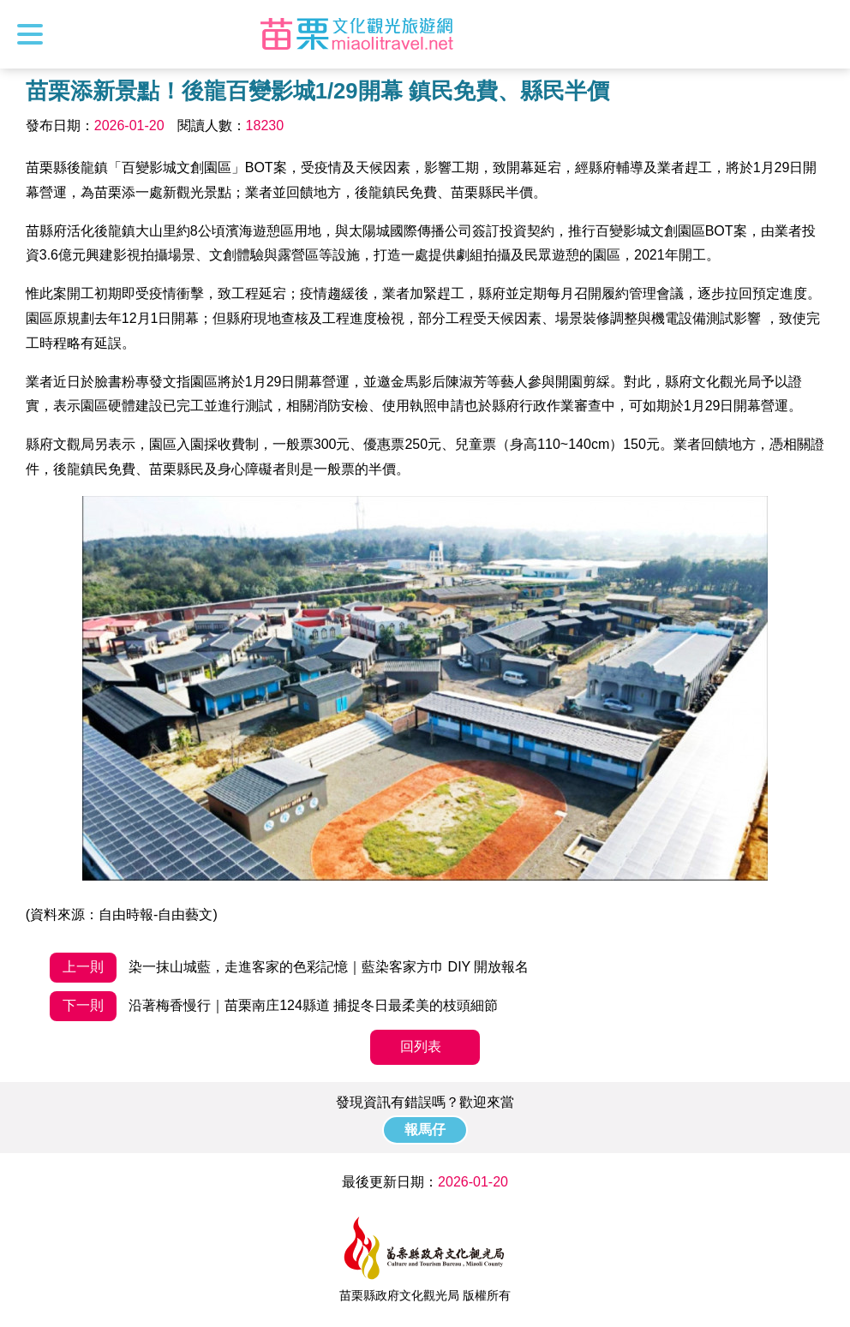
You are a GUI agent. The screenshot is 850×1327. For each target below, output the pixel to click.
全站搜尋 (822, 34)
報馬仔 (425, 1129)
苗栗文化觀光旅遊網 (357, 34)
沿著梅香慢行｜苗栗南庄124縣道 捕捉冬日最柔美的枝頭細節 (274, 1006)
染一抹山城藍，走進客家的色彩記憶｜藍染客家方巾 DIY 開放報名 (290, 968)
